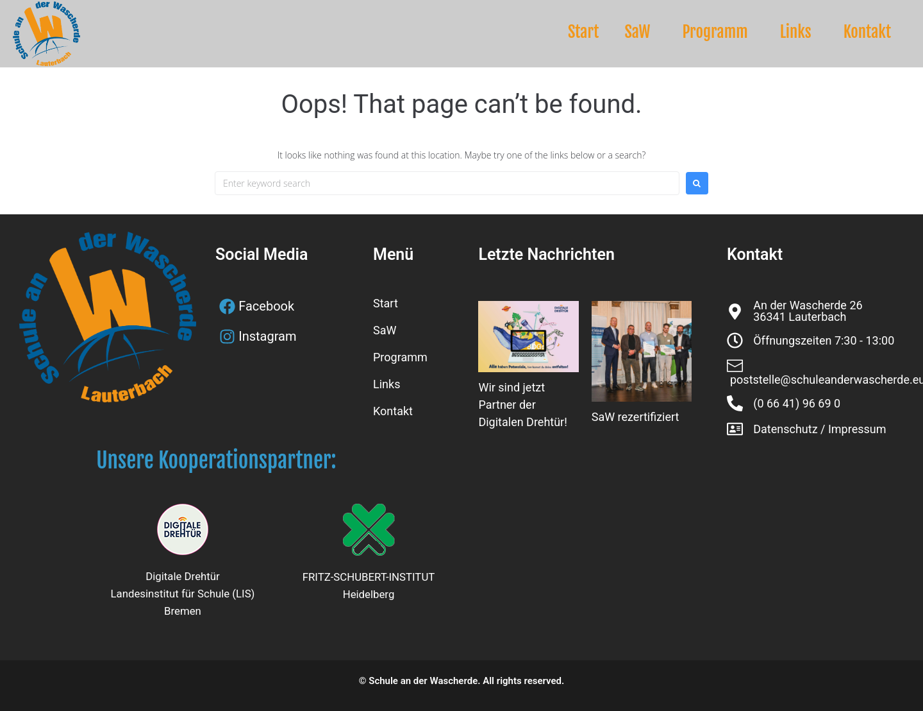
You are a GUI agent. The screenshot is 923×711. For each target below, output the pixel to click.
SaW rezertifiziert (635, 417)
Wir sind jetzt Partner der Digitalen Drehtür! (522, 405)
